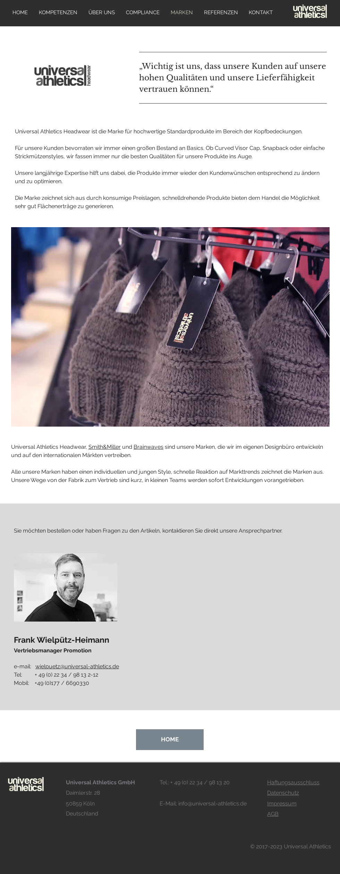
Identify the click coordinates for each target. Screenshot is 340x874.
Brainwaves (148, 447)
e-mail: (66, 666)
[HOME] (170, 739)
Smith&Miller (104, 447)
